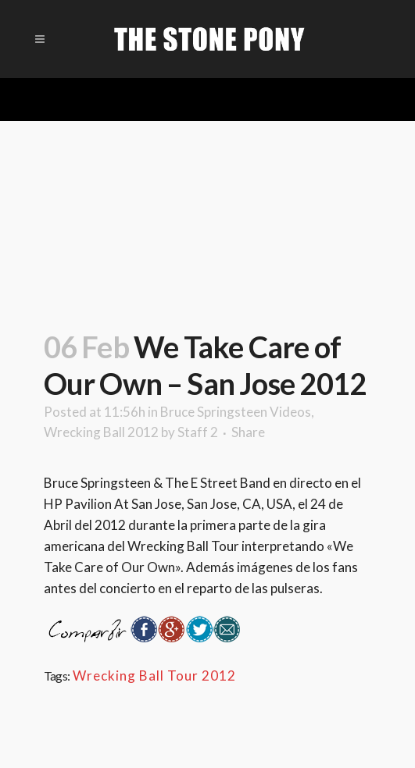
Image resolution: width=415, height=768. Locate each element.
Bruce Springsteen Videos (235, 412)
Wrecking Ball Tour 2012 (154, 675)
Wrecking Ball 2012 (101, 432)
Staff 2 (197, 432)
